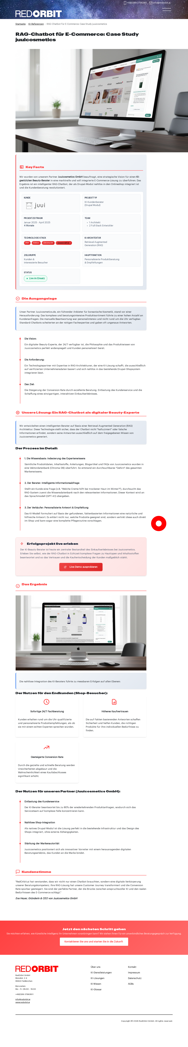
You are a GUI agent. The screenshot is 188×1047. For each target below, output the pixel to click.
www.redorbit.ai (22, 1003)
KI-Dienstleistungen (101, 973)
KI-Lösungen (97, 979)
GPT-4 (66, 243)
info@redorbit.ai (161, 3)
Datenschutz (135, 979)
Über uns (95, 968)
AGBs (131, 985)
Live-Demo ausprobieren (81, 567)
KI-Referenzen (36, 24)
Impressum (134, 973)
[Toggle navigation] (167, 12)
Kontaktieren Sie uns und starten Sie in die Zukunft (94, 942)
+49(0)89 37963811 (137, 3)
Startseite (20, 24)
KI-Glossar (96, 990)
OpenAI (61, 243)
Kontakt (132, 968)
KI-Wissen (96, 985)
